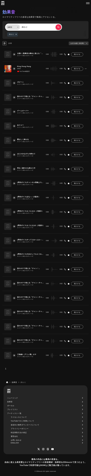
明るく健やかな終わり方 (27, 168)
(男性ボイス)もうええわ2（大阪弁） (30, 225)
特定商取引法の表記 (19, 432)
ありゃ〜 (21, 125)
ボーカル (10, 406)
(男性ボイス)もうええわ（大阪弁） (30, 211)
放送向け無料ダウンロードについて (25, 425)
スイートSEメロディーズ (26, 55)
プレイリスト (12, 409)
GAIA (19, 68)
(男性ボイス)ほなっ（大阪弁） (30, 197)
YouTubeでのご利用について (22, 421)
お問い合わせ (16, 440)
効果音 (10, 402)
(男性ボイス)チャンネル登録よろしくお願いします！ (30, 182)
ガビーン (21, 82)
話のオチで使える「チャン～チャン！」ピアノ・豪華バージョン (30, 96)
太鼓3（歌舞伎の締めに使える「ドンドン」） (30, 53)
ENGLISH (15, 443)
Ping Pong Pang (25, 66)
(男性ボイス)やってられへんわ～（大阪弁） (30, 240)
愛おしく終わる (24, 139)
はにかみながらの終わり (27, 154)
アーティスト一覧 (14, 413)
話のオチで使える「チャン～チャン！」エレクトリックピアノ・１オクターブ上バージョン (30, 340)
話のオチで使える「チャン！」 (30, 268)
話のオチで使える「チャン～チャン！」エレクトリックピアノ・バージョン (30, 326)
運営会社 (14, 436)
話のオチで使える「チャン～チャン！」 (30, 283)
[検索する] (58, 27)
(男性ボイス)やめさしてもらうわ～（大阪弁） (30, 254)
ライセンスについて (19, 417)
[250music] (2, 3)
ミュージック (12, 398)
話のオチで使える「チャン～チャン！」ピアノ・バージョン (30, 297)
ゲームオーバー (24, 111)
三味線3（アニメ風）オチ (28, 354)
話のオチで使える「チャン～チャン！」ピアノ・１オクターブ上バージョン (30, 311)
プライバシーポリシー (20, 429)
